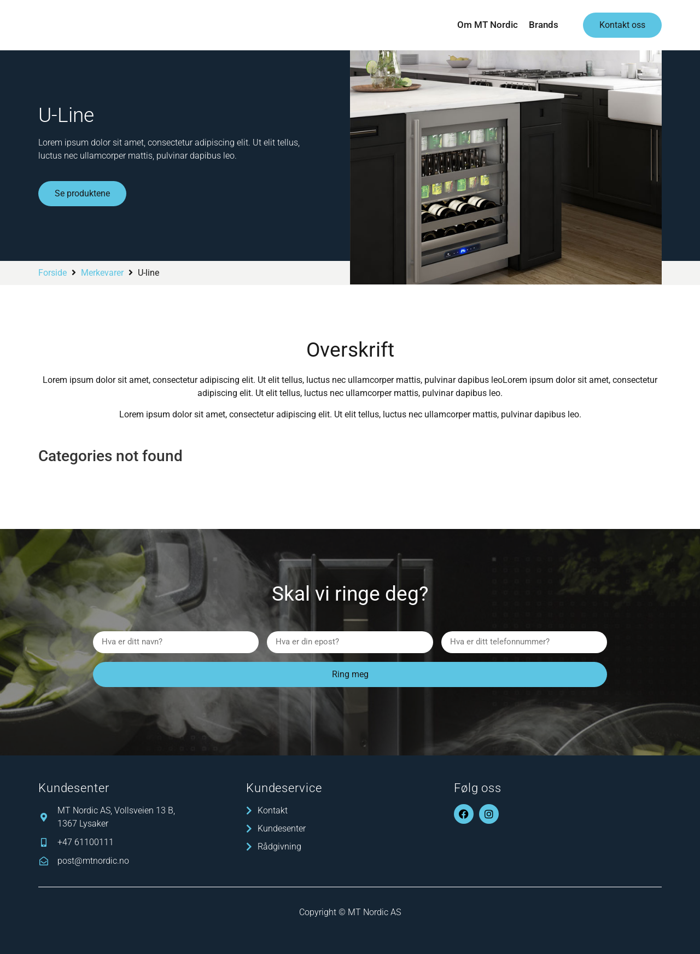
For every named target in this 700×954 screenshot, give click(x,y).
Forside (52, 272)
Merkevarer (102, 272)
